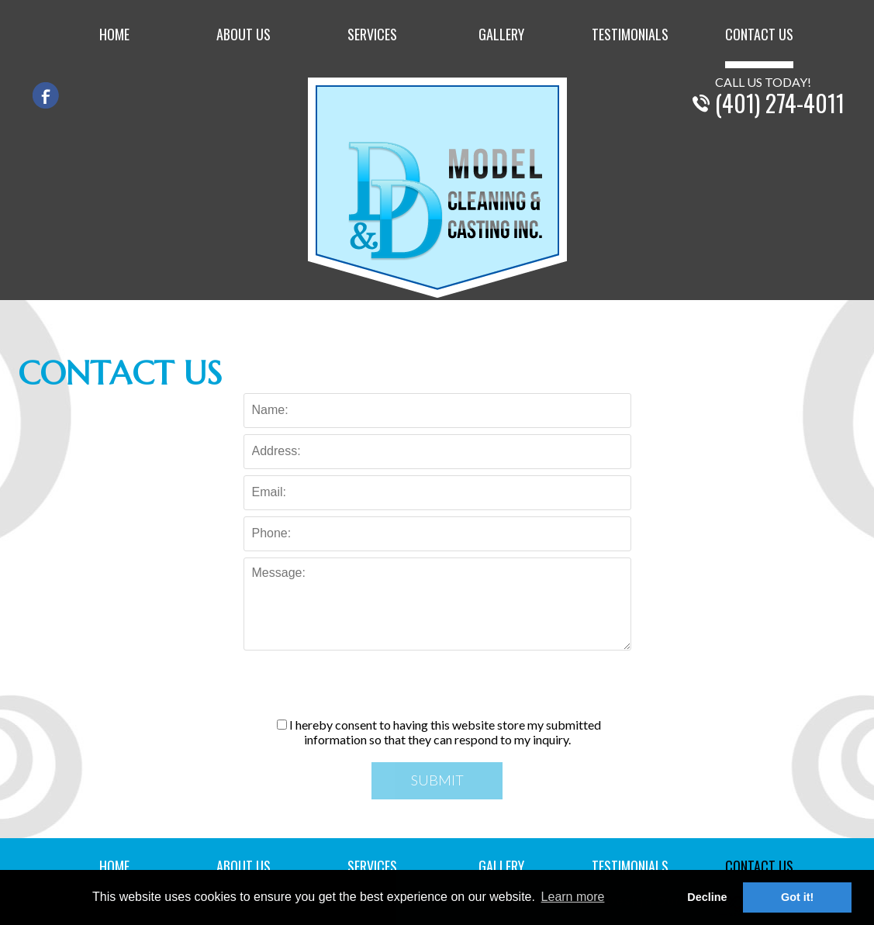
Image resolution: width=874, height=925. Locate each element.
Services (372, 35)
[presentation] (437, 687)
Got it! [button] (797, 897)
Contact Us (759, 35)
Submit (437, 780)
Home (114, 35)
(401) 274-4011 (780, 102)
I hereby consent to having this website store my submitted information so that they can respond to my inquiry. (439, 732)
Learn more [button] (573, 896)
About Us (243, 35)
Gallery (501, 35)
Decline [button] (707, 897)
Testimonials (630, 35)
